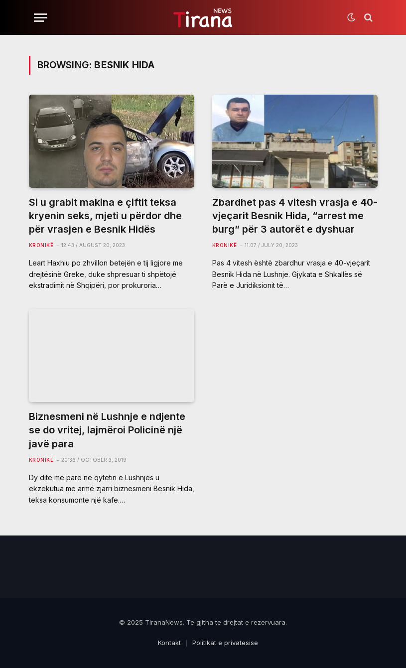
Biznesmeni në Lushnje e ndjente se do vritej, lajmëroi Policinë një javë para (107, 429)
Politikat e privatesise (225, 643)
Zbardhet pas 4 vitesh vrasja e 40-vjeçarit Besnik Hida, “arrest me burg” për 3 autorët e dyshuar (295, 215)
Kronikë (41, 245)
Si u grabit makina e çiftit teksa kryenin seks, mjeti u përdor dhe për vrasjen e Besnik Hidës (105, 215)
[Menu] (40, 17)
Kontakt (169, 643)
